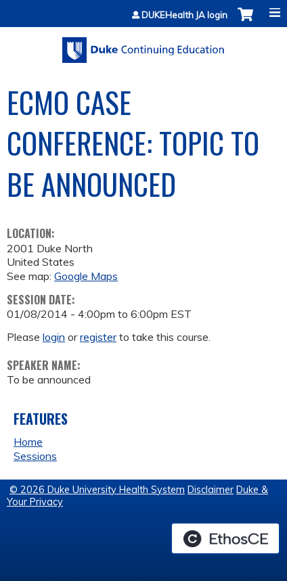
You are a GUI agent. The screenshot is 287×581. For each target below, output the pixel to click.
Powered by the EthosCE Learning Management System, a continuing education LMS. (225, 538)
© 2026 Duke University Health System (97, 490)
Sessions (35, 456)
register (98, 337)
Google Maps (86, 276)
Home (28, 441)
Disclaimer (210, 490)
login (54, 337)
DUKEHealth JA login (184, 15)
